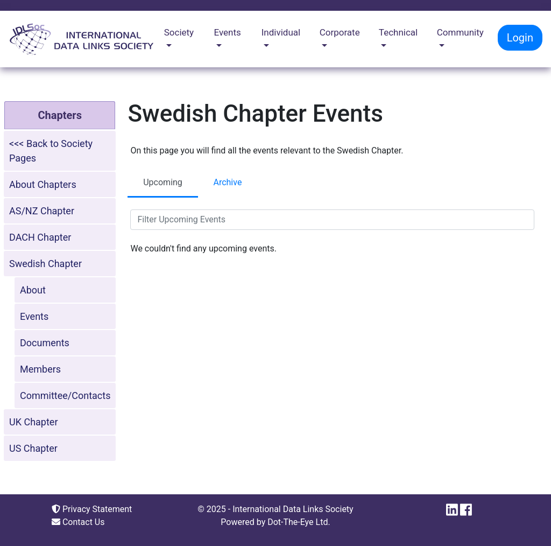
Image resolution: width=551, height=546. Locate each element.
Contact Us (78, 522)
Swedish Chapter (45, 263)
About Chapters (42, 184)
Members (40, 369)
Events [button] (227, 32)
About (33, 290)
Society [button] (179, 32)
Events (34, 316)
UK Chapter (33, 422)
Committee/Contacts (65, 395)
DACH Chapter (40, 237)
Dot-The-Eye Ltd (297, 522)
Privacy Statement (92, 509)
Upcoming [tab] (162, 182)
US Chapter (33, 448)
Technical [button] (398, 32)
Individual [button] (281, 32)
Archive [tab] (227, 182)
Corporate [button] (340, 32)
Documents (44, 342)
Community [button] (460, 32)
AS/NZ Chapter (41, 210)
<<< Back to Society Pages (51, 151)
